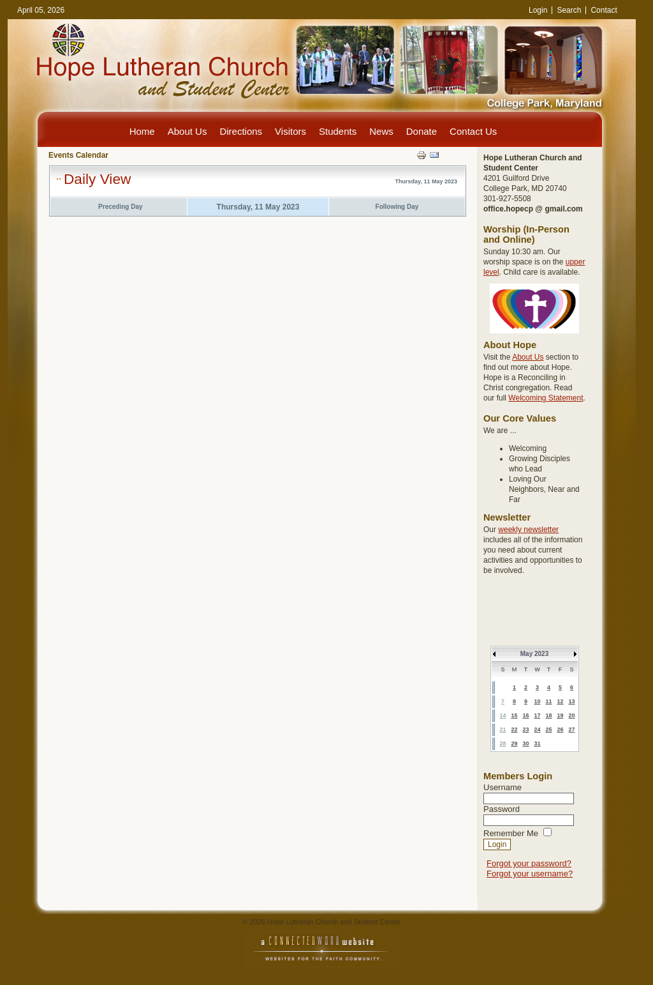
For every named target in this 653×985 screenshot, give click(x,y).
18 (548, 715)
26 (560, 729)
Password (501, 809)
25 (548, 729)
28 (502, 743)
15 (514, 715)
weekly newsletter (528, 529)
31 (537, 743)
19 (560, 715)
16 (525, 715)
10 (537, 701)
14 (502, 715)
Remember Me (510, 833)
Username (502, 787)
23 (525, 729)
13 (571, 701)
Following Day (397, 206)
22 (514, 729)
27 (571, 729)
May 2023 (534, 653)
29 (514, 743)
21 (502, 729)
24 (537, 729)
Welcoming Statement (545, 397)
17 (537, 715)
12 (560, 701)
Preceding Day (120, 206)
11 (548, 701)
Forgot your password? (529, 863)
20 (571, 715)
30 (525, 743)
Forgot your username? (530, 873)
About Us (527, 357)
